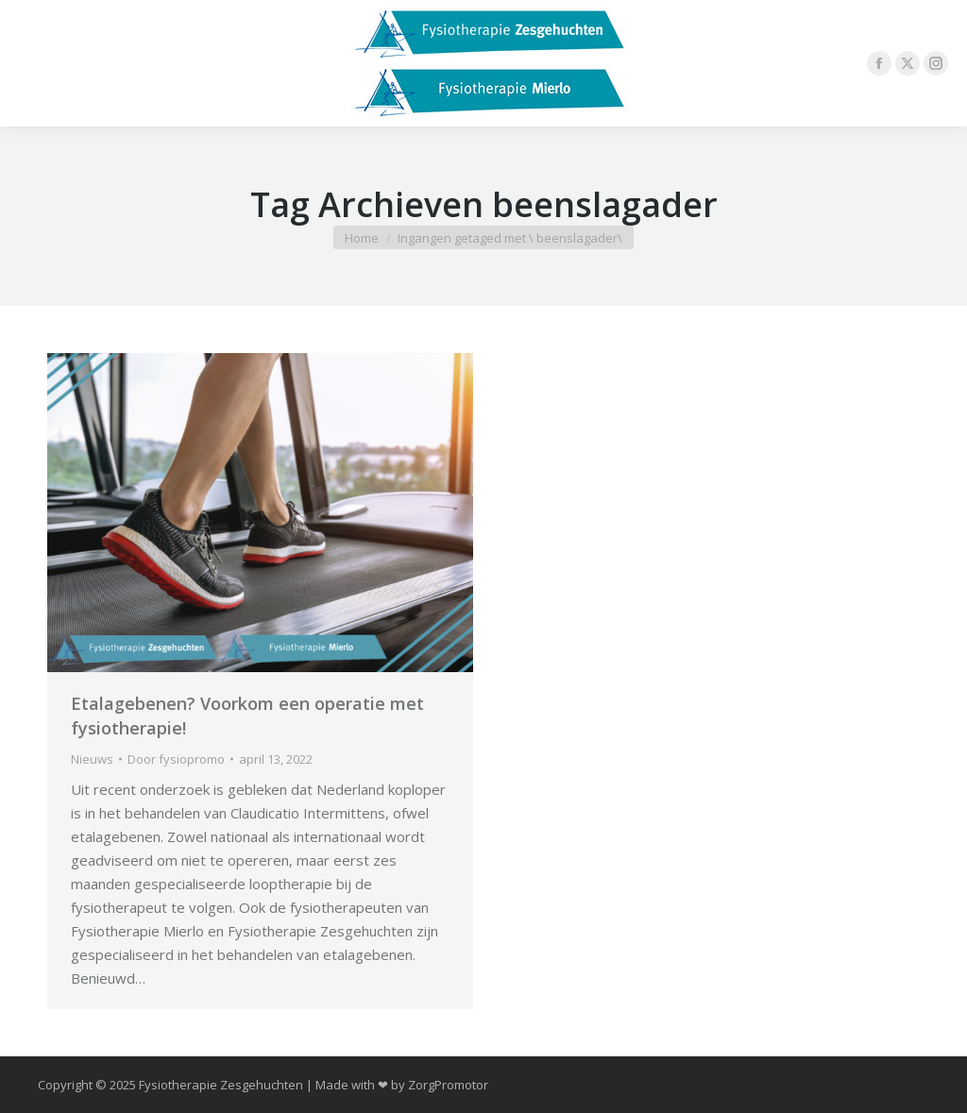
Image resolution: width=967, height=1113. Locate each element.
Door (176, 758)
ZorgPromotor (448, 1084)
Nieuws (92, 758)
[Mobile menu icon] (30, 63)
